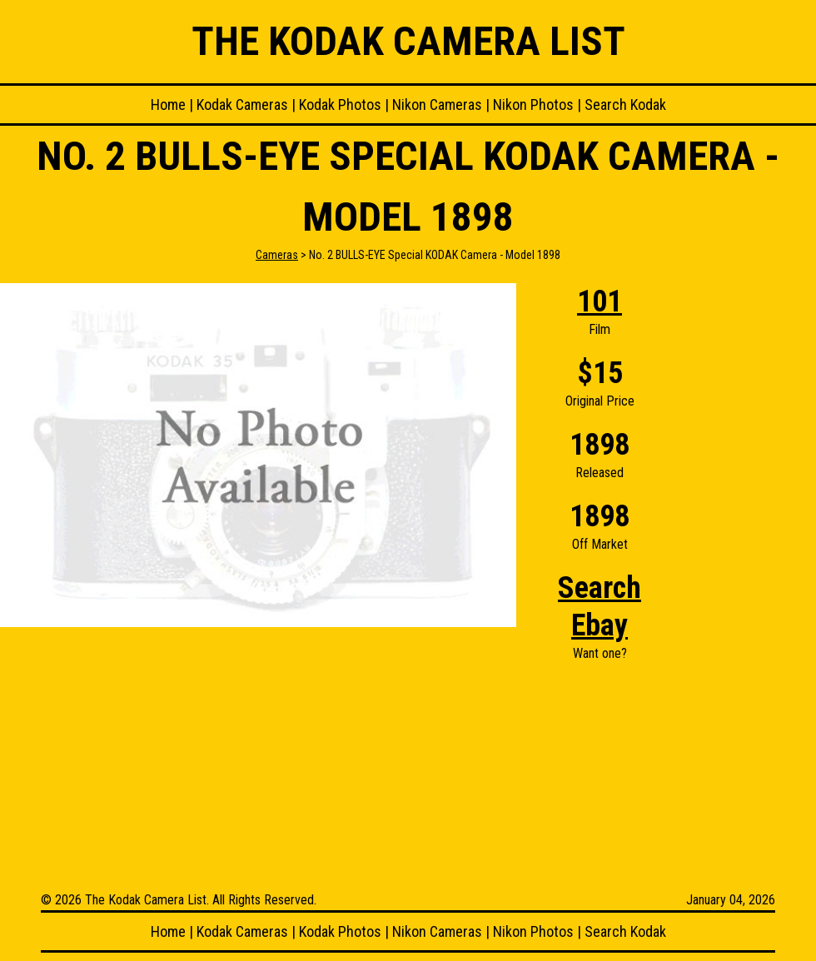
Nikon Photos (533, 104)
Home (168, 104)
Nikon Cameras (437, 104)
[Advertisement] (749, 533)
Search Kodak (625, 104)
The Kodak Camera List (408, 41)
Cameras (277, 254)
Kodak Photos (340, 104)
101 (599, 301)
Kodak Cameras (242, 104)
